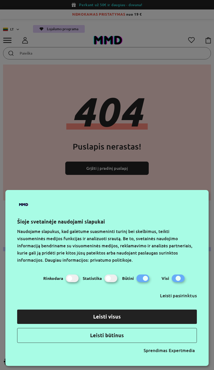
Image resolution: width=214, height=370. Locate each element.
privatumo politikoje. (111, 260)
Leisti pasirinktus (178, 295)
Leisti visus (107, 317)
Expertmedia (182, 350)
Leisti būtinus (107, 335)
